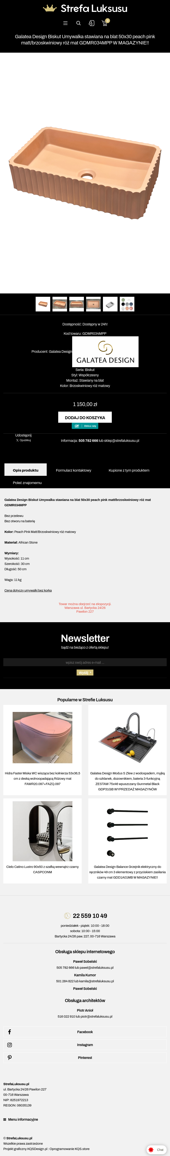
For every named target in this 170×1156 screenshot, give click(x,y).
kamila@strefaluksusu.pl (96, 981)
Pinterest (49, 1057)
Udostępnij (23, 435)
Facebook (49, 1032)
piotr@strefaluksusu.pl (96, 1016)
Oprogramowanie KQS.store (69, 1149)
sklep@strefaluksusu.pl (121, 440)
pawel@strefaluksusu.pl (96, 967)
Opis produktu (25, 470)
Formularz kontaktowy (73, 470)
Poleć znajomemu (27, 483)
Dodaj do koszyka (85, 418)
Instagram (49, 1045)
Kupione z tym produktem (129, 470)
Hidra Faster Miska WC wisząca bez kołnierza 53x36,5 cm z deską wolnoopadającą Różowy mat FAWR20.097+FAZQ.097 (42, 778)
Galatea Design (60, 351)
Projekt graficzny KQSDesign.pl (25, 1149)
